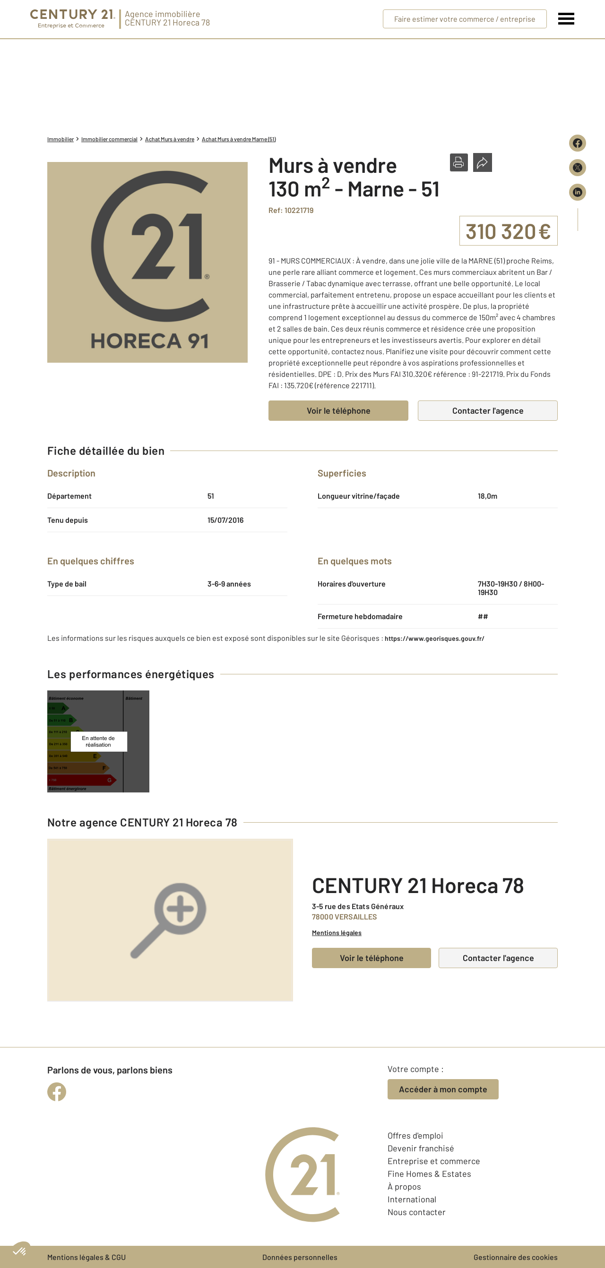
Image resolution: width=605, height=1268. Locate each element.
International (412, 1199)
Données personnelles (299, 1256)
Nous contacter (417, 1212)
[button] (458, 162)
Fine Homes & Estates (429, 1173)
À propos (404, 1186)
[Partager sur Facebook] (577, 143)
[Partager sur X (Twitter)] (577, 167)
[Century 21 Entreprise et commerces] (72, 19)
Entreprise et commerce (434, 1161)
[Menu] (566, 18)
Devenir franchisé (421, 1148)
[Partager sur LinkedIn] (577, 192)
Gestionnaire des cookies (516, 1256)
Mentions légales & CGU (86, 1256)
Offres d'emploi (415, 1135)
